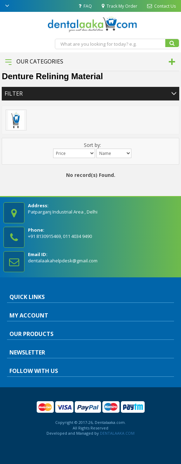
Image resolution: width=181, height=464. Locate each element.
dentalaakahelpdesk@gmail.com (62, 260)
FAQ (85, 6)
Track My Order (119, 6)
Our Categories (34, 61)
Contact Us (161, 6)
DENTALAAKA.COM (117, 433)
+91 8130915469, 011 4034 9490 (60, 236)
